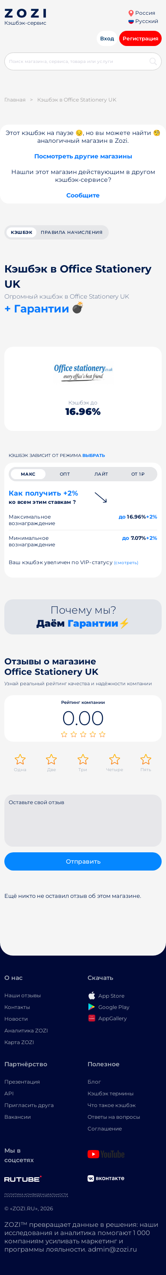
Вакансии (17, 1117)
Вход (107, 38)
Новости (16, 1018)
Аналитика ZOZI (26, 1030)
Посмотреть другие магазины (83, 156)
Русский (143, 21)
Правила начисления (71, 232)
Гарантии (93, 623)
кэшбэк (21, 232)
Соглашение (105, 1128)
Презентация (22, 1081)
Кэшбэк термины (110, 1093)
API (9, 1093)
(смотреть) (126, 562)
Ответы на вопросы (114, 1117)
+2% (151, 516)
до (122, 516)
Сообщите (83, 195)
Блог (94, 1081)
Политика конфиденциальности (36, 1194)
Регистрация (140, 38)
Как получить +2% (43, 497)
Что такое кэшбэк (112, 1105)
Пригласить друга (29, 1105)
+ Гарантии (36, 308)
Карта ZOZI (19, 1042)
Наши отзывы (22, 995)
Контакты (17, 1007)
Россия (141, 13)
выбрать (93, 455)
